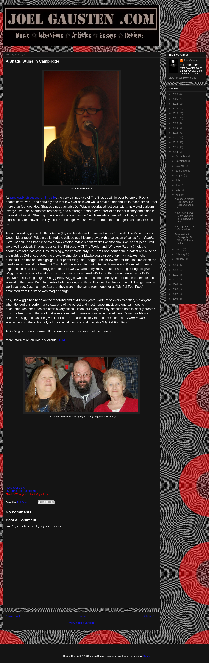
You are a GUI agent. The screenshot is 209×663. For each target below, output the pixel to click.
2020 (176, 123)
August (179, 175)
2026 (176, 94)
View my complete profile (182, 77)
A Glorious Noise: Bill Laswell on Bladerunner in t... (184, 203)
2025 (176, 98)
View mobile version (81, 622)
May (178, 190)
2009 (176, 284)
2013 (176, 265)
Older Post (150, 616)
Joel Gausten (191, 60)
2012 (176, 269)
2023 (176, 108)
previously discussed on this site (33, 197)
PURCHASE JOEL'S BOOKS (21, 491)
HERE (61, 340)
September (181, 170)
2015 (176, 147)
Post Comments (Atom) (88, 634)
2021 (176, 118)
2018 (176, 132)
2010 (176, 279)
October (180, 165)
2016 (176, 142)
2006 (176, 298)
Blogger (146, 656)
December (181, 156)
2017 (176, 137)
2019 (176, 127)
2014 (176, 151)
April (178, 194)
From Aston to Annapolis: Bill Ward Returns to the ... (184, 239)
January (180, 258)
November (181, 161)
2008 (176, 289)
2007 (176, 294)
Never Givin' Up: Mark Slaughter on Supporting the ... (184, 217)
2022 (176, 113)
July (177, 180)
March (179, 249)
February (180, 254)
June (178, 185)
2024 (176, 103)
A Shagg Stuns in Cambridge (184, 228)
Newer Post (13, 616)
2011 (176, 274)
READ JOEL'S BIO (15, 488)
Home (82, 616)
